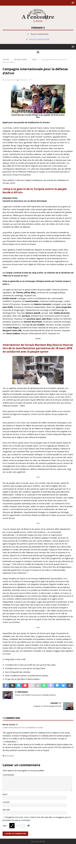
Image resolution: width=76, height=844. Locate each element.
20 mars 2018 (10, 80)
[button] (72, 3)
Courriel (6, 802)
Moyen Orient (20, 59)
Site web (6, 809)
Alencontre (23, 80)
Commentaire (8, 775)
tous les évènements (39, 39)
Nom (5, 794)
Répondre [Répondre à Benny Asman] (9, 756)
